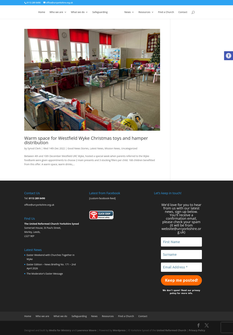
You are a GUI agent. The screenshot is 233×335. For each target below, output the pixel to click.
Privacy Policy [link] (197, 330)
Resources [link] (151, 12)
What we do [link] (71, 12)
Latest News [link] (96, 148)
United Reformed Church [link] (171, 330)
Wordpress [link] (119, 330)
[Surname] (181, 254)
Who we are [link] (49, 12)
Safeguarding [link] (93, 12)
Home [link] (34, 12)
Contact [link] (189, 12)
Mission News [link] (112, 148)
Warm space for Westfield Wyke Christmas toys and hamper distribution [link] (86, 140)
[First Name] (181, 242)
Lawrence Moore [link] (86, 330)
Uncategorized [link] (129, 148)
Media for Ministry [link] (60, 330)
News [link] (134, 12)
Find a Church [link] (173, 12)
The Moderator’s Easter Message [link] (45, 273)
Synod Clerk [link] (34, 148)
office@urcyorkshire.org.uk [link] (39, 204)
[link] (228, 55)
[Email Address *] (181, 267)
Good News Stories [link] (78, 148)
